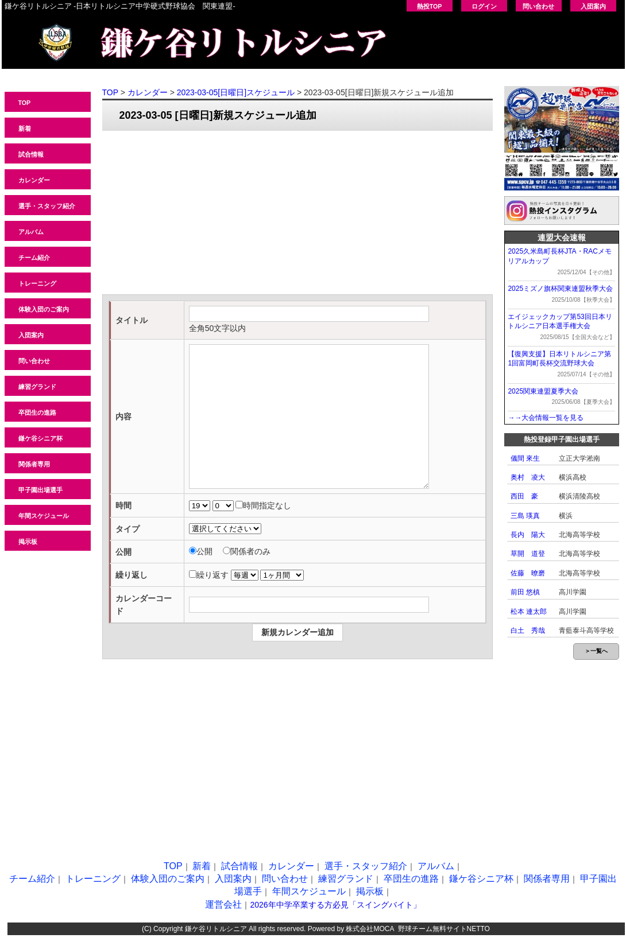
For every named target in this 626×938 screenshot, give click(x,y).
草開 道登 (528, 554)
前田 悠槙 (525, 592)
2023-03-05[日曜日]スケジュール (236, 92)
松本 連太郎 (529, 612)
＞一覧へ (596, 651)
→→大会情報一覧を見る (546, 418)
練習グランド (37, 386)
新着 (24, 128)
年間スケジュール (43, 515)
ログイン (484, 6)
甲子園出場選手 (40, 489)
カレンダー (34, 180)
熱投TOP (429, 6)
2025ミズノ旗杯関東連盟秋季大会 (560, 289)
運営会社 (223, 904)
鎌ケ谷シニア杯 (40, 438)
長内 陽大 (528, 535)
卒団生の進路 (37, 412)
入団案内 (593, 6)
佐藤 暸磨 (528, 573)
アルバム (31, 231)
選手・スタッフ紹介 (46, 206)
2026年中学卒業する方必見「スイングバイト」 (335, 904)
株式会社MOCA (369, 929)
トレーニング (37, 283)
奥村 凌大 (528, 477)
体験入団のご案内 (43, 309)
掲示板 (27, 541)
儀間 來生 (525, 458)
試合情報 (31, 154)
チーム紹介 (34, 257)
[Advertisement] (297, 214)
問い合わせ (538, 6)
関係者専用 (34, 464)
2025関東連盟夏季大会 (543, 391)
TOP (24, 102)
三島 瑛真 (525, 516)
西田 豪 (524, 496)
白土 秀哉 (528, 630)
